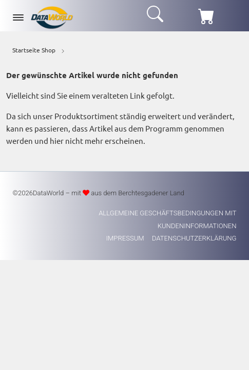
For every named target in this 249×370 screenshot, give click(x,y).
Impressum (126, 238)
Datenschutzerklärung (194, 238)
